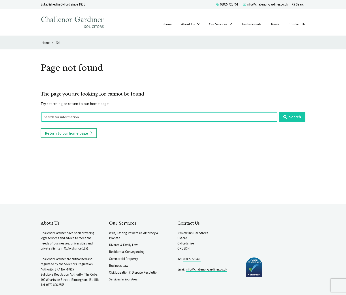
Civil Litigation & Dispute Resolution (133, 272)
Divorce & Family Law (123, 245)
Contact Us (297, 24)
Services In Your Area (123, 279)
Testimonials (251, 24)
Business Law (118, 265)
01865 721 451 (227, 4)
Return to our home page (68, 133)
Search (298, 4)
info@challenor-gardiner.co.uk (265, 4)
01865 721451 (192, 259)
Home (167, 24)
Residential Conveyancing (127, 252)
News (275, 24)
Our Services (218, 24)
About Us (188, 24)
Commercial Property (123, 259)
